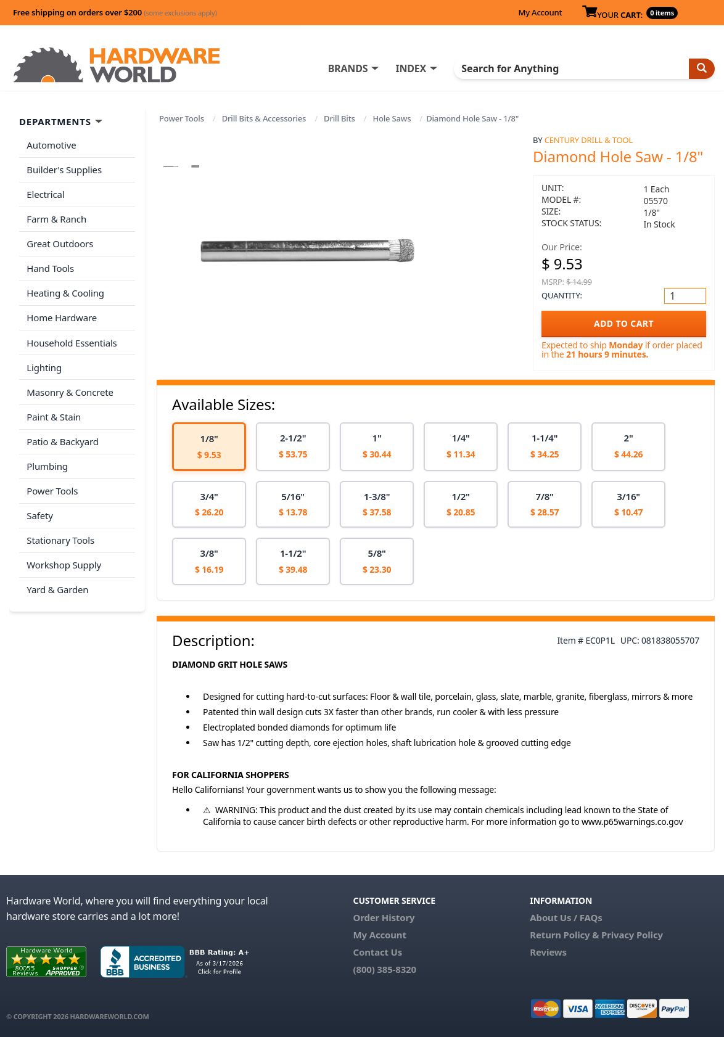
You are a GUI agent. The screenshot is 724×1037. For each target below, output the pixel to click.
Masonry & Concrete (70, 388)
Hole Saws (391, 118)
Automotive (51, 145)
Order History (384, 917)
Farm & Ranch (56, 217)
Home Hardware (62, 315)
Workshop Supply (64, 558)
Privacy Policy (632, 934)
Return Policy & (564, 934)
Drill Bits (339, 118)
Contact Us (378, 952)
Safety (39, 510)
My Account (540, 12)
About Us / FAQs (566, 917)
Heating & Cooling (65, 291)
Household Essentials (72, 340)
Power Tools (181, 118)
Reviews (548, 952)
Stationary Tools (60, 534)
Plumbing (47, 461)
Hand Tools (50, 266)
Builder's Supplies (64, 169)
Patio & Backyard (62, 437)
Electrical (45, 193)
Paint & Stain (54, 412)
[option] (209, 446)
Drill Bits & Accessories (264, 118)
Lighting (44, 364)
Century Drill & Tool (589, 140)
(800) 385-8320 (384, 969)
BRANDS (349, 68)
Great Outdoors (60, 242)
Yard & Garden (57, 583)
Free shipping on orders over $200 (115, 12)
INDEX (412, 68)
